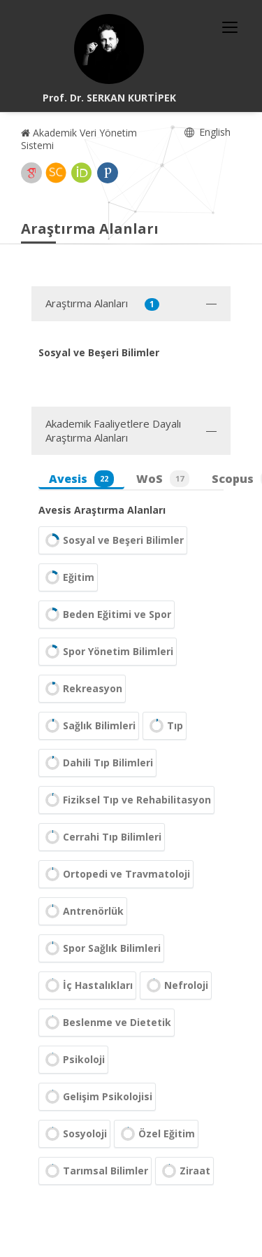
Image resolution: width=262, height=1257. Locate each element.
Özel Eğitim (156, 1133)
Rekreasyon (82, 688)
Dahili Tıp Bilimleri (97, 762)
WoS (162, 478)
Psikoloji (73, 1059)
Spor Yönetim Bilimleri (107, 651)
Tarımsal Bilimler (95, 1170)
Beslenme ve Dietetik (106, 1022)
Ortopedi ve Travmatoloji (116, 874)
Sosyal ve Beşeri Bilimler (113, 540)
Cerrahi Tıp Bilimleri (101, 837)
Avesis (81, 478)
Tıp (164, 725)
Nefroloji (175, 985)
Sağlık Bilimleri (89, 725)
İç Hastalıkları (87, 985)
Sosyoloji (74, 1133)
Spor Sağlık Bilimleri (101, 948)
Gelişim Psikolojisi (97, 1096)
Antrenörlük (83, 911)
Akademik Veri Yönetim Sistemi (79, 139)
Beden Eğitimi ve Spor (106, 614)
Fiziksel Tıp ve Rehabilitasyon (126, 799)
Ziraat (184, 1170)
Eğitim (68, 577)
